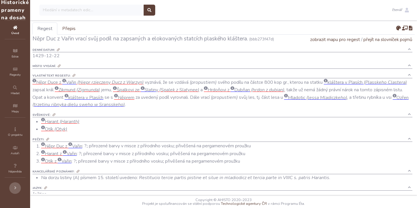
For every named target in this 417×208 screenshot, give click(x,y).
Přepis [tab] (103, 28)
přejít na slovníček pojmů (387, 47)
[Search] (126, 10)
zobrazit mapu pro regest (335, 47)
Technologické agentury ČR (261, 203)
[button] (400, 10)
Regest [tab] (79, 28)
